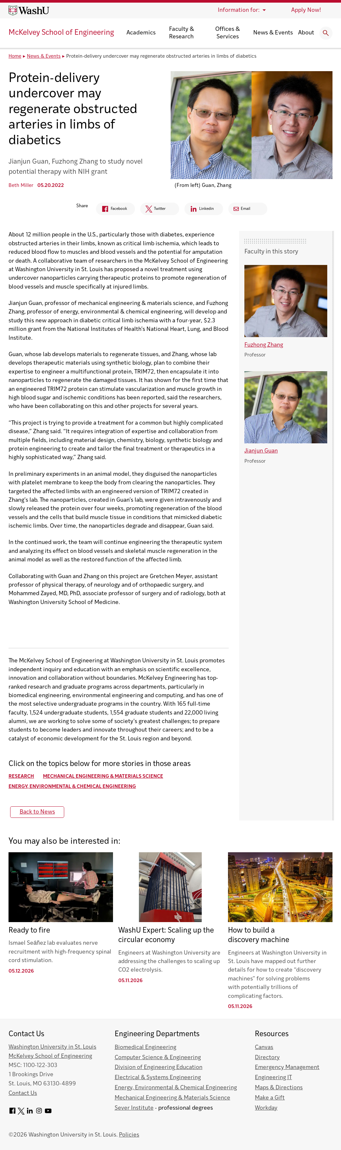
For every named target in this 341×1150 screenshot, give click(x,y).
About (306, 33)
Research (21, 776)
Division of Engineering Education (158, 1067)
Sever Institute (134, 1108)
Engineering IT (273, 1077)
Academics (141, 33)
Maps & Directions (279, 1088)
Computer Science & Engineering (158, 1057)
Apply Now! (306, 10)
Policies (129, 1135)
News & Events (273, 33)
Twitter (151, 210)
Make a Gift (270, 1098)
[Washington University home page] (29, 10)
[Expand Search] (325, 33)
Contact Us (23, 1093)
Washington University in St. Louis (52, 1047)
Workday (266, 1108)
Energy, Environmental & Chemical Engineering (72, 786)
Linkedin (200, 210)
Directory (267, 1057)
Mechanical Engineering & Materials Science (103, 776)
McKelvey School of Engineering (61, 33)
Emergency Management (287, 1067)
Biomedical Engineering (145, 1047)
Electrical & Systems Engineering (158, 1077)
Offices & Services (227, 33)
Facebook (106, 210)
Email (246, 209)
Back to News (37, 812)
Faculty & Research (181, 33)
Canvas (264, 1047)
